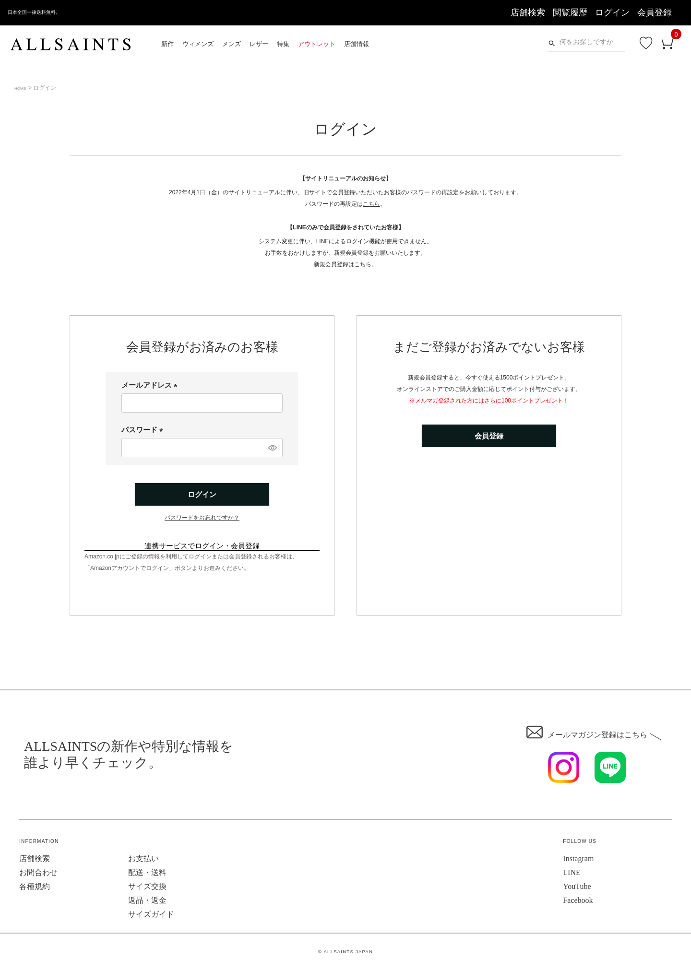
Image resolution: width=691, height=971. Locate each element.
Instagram (578, 860)
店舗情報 (356, 43)
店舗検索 (528, 12)
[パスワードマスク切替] (271, 447)
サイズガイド (151, 916)
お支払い (143, 860)
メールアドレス (151, 385)
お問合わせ (38, 874)
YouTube (577, 888)
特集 (283, 43)
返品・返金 (147, 902)
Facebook (578, 902)
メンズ (231, 43)
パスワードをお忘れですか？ (202, 519)
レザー (259, 43)
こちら (371, 204)
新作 (167, 43)
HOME (23, 87)
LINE (571, 874)
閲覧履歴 (570, 12)
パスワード (144, 430)
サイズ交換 (147, 888)
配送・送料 (147, 874)
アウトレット (316, 43)
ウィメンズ (198, 43)
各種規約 (34, 888)
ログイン (612, 12)
